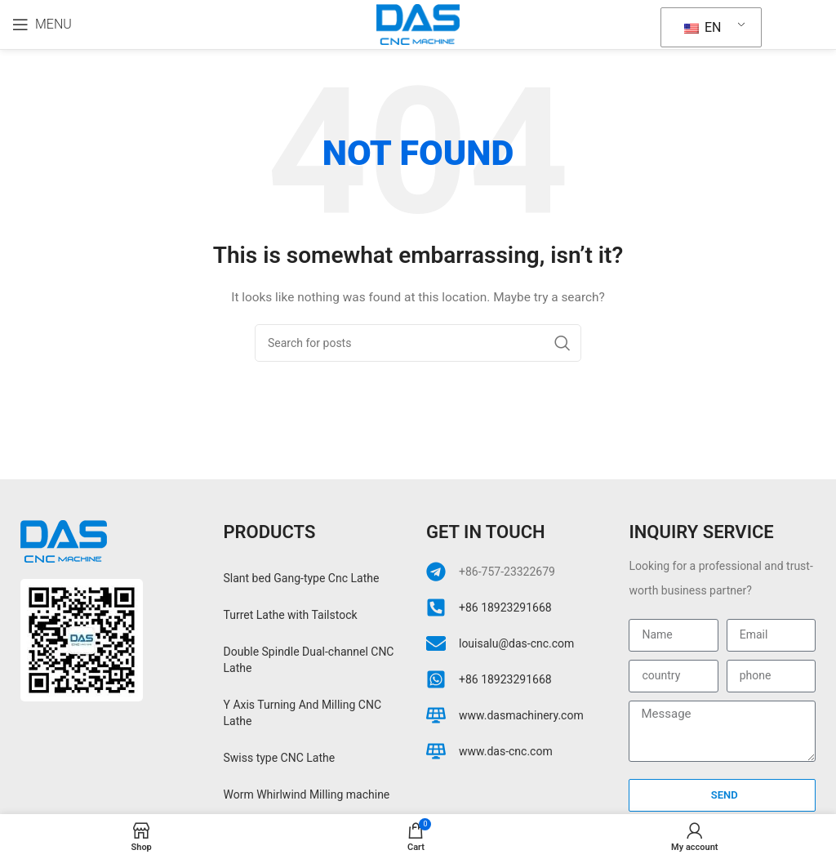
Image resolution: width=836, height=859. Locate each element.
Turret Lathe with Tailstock (291, 614)
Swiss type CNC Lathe (280, 757)
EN (702, 27)
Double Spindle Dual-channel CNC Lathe (309, 659)
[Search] (418, 343)
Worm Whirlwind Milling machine (307, 794)
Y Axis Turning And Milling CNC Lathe (303, 713)
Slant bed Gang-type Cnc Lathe (302, 578)
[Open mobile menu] (42, 24)
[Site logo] (418, 23)
